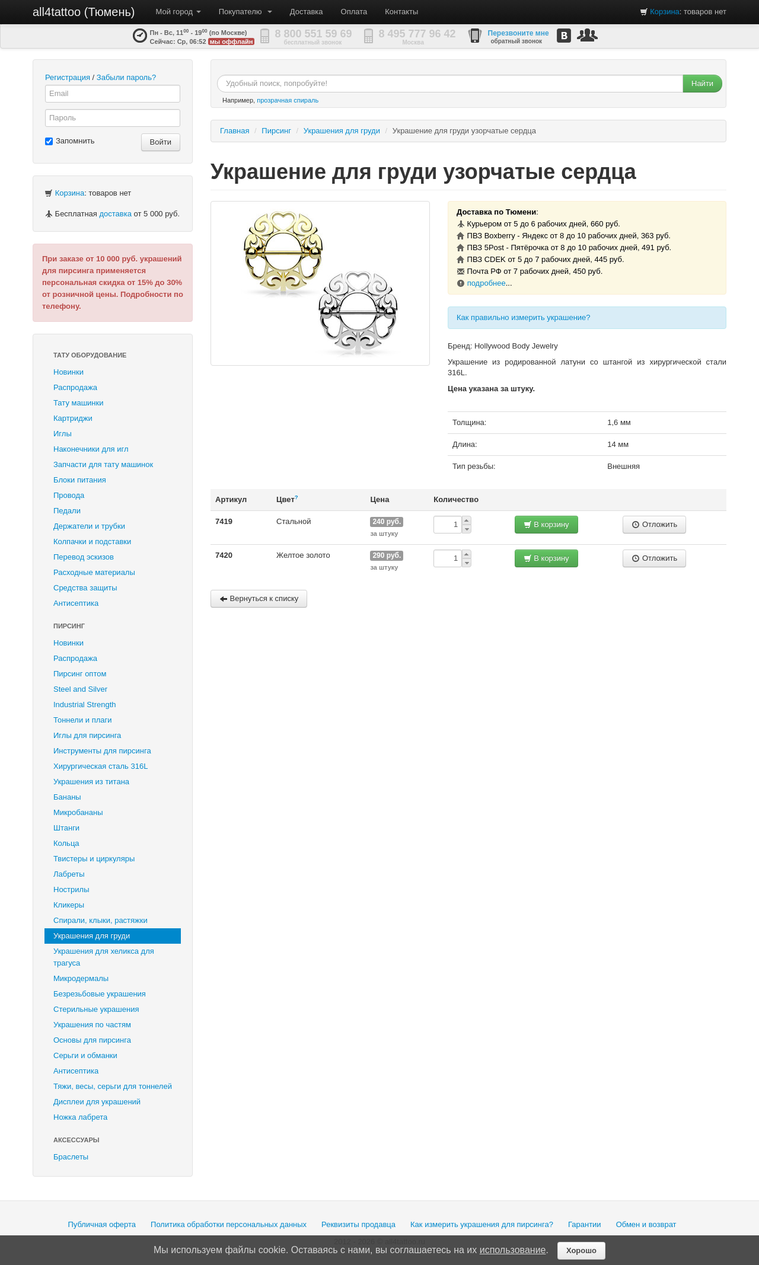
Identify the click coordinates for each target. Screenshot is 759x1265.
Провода (68, 495)
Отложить (654, 524)
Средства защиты (85, 587)
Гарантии (584, 1224)
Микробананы (78, 812)
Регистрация (67, 77)
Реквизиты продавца (358, 1224)
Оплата (354, 11)
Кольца (66, 843)
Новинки (68, 372)
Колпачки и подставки (92, 541)
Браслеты (70, 1156)
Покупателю (245, 11)
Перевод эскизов (83, 556)
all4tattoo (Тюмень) (84, 11)
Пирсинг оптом (79, 673)
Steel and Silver (80, 689)
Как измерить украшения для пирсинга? (481, 1224)
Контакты (401, 11)
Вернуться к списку (258, 598)
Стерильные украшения (96, 1009)
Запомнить (69, 140)
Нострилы (71, 889)
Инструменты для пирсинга (102, 750)
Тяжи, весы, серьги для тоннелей (112, 1086)
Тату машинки (78, 402)
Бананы (67, 797)
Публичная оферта (102, 1224)
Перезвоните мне (518, 33)
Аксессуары (76, 1139)
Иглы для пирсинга (87, 735)
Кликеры (68, 904)
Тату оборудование (89, 355)
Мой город (178, 11)
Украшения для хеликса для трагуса (103, 957)
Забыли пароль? (126, 77)
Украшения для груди (91, 935)
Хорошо (581, 1250)
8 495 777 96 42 (417, 34)
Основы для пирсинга (92, 1040)
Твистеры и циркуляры (94, 858)
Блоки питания (79, 479)
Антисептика (75, 603)
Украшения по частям (92, 1024)
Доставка (306, 11)
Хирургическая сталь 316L (100, 766)
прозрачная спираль (287, 100)
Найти (702, 83)
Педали (67, 510)
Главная (234, 130)
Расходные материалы (94, 572)
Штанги (66, 827)
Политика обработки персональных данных (229, 1224)
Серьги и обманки (85, 1055)
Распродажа (75, 387)
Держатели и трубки (89, 526)
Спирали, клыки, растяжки (100, 920)
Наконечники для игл (91, 449)
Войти (160, 142)
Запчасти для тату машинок (103, 464)
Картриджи (73, 418)
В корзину (546, 524)
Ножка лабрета (80, 1117)
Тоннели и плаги (82, 719)
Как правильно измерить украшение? (524, 317)
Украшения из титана (91, 781)
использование (513, 1250)
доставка (115, 213)
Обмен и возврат (646, 1224)
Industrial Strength (84, 704)
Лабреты (69, 874)
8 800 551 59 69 (313, 34)
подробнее (486, 283)
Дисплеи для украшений (97, 1101)
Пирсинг (69, 626)
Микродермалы (81, 978)
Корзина (665, 11)
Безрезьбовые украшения (99, 993)
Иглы (62, 433)
